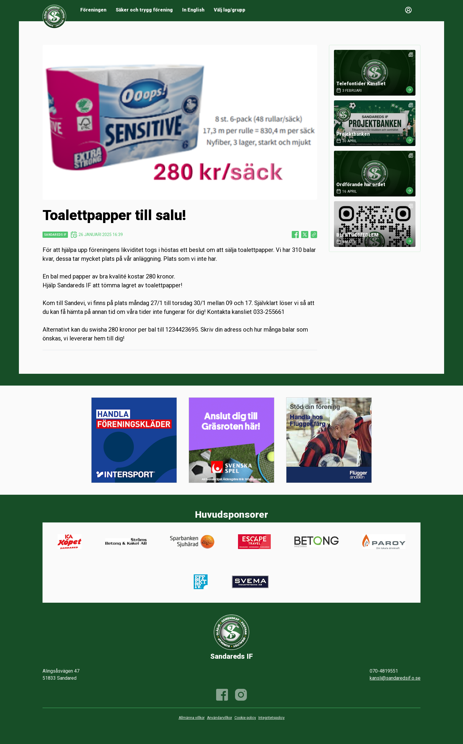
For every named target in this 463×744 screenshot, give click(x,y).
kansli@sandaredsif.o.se (395, 678)
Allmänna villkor (192, 718)
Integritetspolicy (271, 718)
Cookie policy (245, 718)
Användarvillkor (219, 718)
